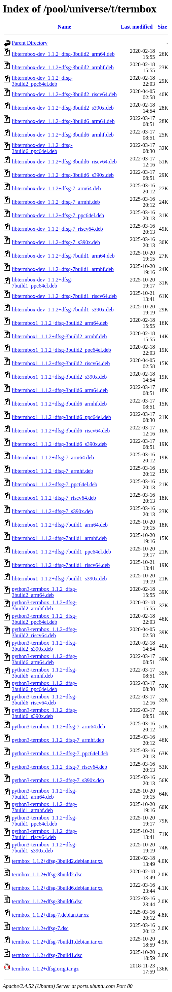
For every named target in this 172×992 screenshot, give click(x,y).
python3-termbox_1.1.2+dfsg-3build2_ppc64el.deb (44, 619)
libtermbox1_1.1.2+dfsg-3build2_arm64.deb (60, 323)
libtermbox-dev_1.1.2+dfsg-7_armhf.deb (56, 202)
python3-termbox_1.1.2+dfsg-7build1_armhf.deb (44, 807)
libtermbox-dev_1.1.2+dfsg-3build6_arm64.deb (63, 121)
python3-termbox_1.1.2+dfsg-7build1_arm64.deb (44, 794)
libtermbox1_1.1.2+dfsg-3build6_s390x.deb (59, 444)
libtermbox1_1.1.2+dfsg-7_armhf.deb (52, 471)
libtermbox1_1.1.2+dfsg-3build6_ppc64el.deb (61, 417)
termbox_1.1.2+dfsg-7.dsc (40, 928)
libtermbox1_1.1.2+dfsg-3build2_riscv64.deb (61, 363)
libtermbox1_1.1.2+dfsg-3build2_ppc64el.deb (61, 350)
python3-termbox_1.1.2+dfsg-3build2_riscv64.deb (44, 632)
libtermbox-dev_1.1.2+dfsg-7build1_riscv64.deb (64, 296)
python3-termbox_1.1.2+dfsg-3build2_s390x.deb (44, 646)
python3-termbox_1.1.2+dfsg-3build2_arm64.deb (44, 592)
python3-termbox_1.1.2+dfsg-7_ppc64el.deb (60, 753)
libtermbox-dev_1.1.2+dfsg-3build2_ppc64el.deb (42, 81)
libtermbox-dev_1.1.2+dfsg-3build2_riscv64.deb (64, 94)
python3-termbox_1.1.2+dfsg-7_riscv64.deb (59, 767)
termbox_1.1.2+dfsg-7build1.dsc (47, 955)
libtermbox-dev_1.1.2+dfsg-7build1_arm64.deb (63, 256)
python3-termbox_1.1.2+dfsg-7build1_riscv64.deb (44, 834)
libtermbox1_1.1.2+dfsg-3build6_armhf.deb (59, 404)
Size (162, 27)
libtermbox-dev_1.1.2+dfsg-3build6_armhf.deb (63, 135)
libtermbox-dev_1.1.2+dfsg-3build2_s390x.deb (63, 108)
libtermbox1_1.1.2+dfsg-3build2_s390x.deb (59, 377)
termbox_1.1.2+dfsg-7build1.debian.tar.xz (57, 942)
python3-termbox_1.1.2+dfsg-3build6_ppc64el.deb (44, 686)
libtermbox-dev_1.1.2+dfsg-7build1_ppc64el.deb (42, 283)
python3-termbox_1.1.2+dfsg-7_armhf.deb (58, 740)
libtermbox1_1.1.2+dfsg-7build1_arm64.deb (60, 525)
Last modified (137, 27)
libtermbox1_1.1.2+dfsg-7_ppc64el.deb (54, 484)
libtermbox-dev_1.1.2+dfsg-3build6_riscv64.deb (64, 161)
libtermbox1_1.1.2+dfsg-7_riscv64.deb (54, 498)
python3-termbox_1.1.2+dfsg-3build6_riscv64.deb (44, 699)
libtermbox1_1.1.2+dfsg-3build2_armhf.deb (59, 336)
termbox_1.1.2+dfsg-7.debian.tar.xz (50, 915)
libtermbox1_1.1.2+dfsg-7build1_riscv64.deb (61, 565)
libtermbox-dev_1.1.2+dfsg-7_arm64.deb (56, 188)
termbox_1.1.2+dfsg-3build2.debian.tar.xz (57, 861)
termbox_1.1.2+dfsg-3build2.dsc (47, 874)
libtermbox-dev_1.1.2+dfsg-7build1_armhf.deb (63, 269)
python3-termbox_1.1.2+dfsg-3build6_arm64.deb (44, 659)
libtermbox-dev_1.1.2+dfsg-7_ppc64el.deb (58, 215)
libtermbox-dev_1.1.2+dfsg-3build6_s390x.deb (63, 175)
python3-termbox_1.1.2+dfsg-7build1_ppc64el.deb (44, 821)
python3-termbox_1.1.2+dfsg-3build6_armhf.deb (44, 673)
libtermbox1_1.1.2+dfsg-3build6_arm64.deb (60, 390)
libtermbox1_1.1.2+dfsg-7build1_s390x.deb (59, 578)
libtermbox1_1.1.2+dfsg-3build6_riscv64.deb (61, 430)
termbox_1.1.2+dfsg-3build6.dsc (47, 901)
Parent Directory (29, 43)
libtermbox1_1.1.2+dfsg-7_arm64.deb (53, 457)
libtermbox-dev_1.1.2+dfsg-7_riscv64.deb (57, 229)
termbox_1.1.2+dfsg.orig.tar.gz (45, 968)
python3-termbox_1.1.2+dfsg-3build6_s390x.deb (44, 713)
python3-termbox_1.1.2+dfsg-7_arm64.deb (58, 726)
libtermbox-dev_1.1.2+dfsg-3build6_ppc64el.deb (42, 148)
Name (64, 27)
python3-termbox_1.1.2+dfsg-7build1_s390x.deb (44, 847)
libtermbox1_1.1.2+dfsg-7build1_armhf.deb (59, 538)
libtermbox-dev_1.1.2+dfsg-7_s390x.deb (56, 242)
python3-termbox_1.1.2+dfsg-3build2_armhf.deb (44, 605)
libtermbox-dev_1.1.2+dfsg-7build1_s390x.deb (63, 309)
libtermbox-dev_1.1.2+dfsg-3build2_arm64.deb (63, 54)
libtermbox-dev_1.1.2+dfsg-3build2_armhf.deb (63, 67)
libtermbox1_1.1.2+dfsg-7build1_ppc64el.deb (61, 552)
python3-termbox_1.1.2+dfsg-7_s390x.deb (58, 780)
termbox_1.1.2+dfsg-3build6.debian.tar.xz (57, 888)
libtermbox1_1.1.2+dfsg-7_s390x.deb (52, 511)
